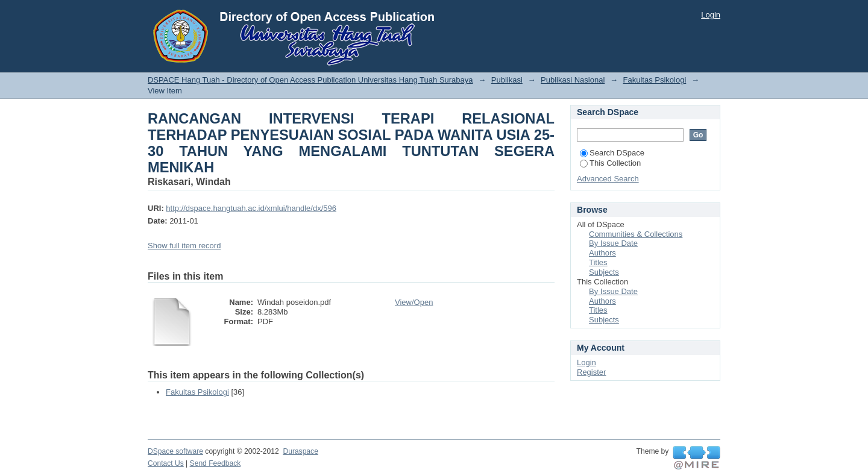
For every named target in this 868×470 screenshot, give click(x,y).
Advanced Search (608, 178)
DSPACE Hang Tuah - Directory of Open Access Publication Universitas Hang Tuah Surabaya (310, 79)
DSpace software (175, 451)
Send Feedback (215, 463)
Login (710, 14)
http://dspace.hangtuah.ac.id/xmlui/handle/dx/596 (251, 208)
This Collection (610, 163)
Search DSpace (612, 152)
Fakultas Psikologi (655, 79)
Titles (598, 262)
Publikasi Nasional (573, 79)
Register (591, 372)
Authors (602, 252)
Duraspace (300, 451)
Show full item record (184, 245)
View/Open (414, 302)
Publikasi (507, 79)
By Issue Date (613, 243)
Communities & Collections (635, 234)
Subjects (604, 272)
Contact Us (166, 463)
